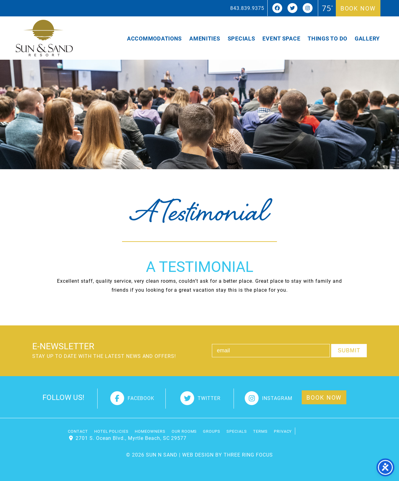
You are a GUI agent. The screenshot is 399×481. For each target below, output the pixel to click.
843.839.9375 (247, 8)
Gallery (367, 38)
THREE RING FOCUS (248, 454)
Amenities (204, 38)
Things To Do (327, 38)
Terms (260, 431)
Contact (78, 431)
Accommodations (154, 38)
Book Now (358, 8)
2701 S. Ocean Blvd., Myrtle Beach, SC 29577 (131, 438)
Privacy (283, 431)
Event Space (281, 38)
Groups (211, 431)
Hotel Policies (111, 431)
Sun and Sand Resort (44, 38)
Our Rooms (184, 431)
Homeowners (150, 431)
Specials (241, 38)
